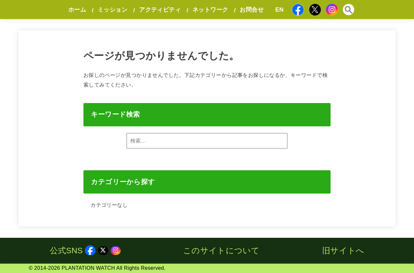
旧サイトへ (343, 250)
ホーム (77, 9)
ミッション (112, 9)
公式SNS (73, 250)
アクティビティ (160, 9)
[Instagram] (332, 9)
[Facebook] (298, 10)
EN (279, 9)
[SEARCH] (348, 10)
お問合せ (252, 9)
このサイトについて (221, 250)
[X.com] (315, 9)
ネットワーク (210, 9)
